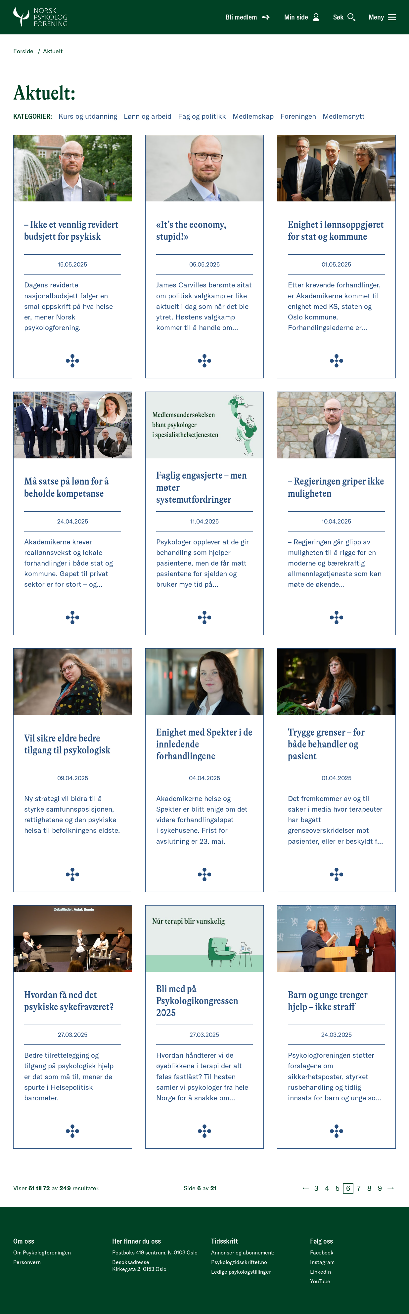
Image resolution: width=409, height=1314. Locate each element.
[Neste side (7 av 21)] (390, 1188)
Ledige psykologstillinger (241, 1271)
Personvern (27, 1262)
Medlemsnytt (344, 116)
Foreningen (298, 116)
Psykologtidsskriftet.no (239, 1262)
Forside (23, 51)
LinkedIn (320, 1271)
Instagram (322, 1262)
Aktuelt (53, 51)
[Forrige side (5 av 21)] (305, 1188)
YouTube (320, 1281)
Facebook (322, 1252)
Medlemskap (253, 116)
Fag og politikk (202, 116)
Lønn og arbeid (147, 116)
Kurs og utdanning (88, 116)
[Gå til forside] (40, 17)
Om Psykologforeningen (42, 1252)
